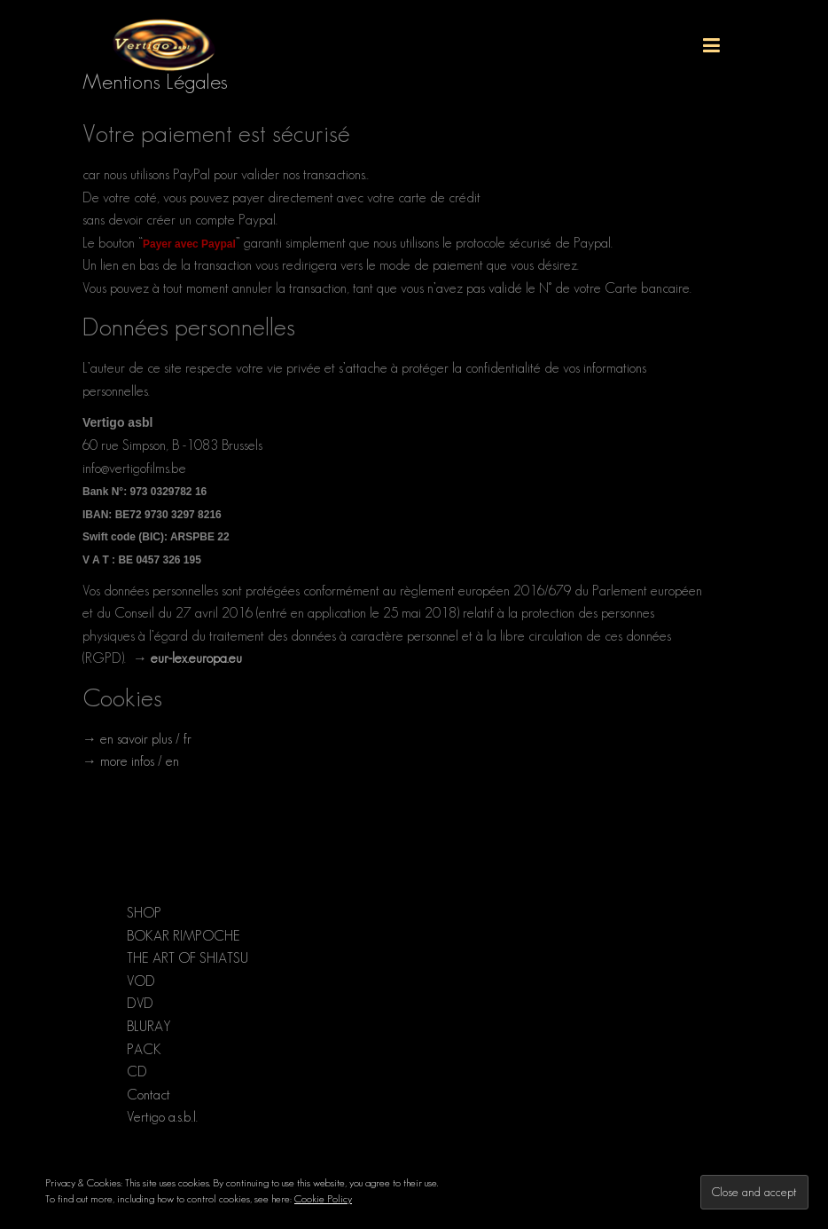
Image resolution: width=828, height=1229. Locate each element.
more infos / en (139, 760)
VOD (141, 981)
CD (137, 1071)
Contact (148, 1094)
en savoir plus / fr (145, 738)
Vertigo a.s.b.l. (162, 1116)
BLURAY (149, 1026)
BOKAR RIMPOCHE (183, 935)
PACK (144, 1049)
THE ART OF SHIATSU (187, 957)
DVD (140, 1003)
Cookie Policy (323, 1198)
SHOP (144, 912)
